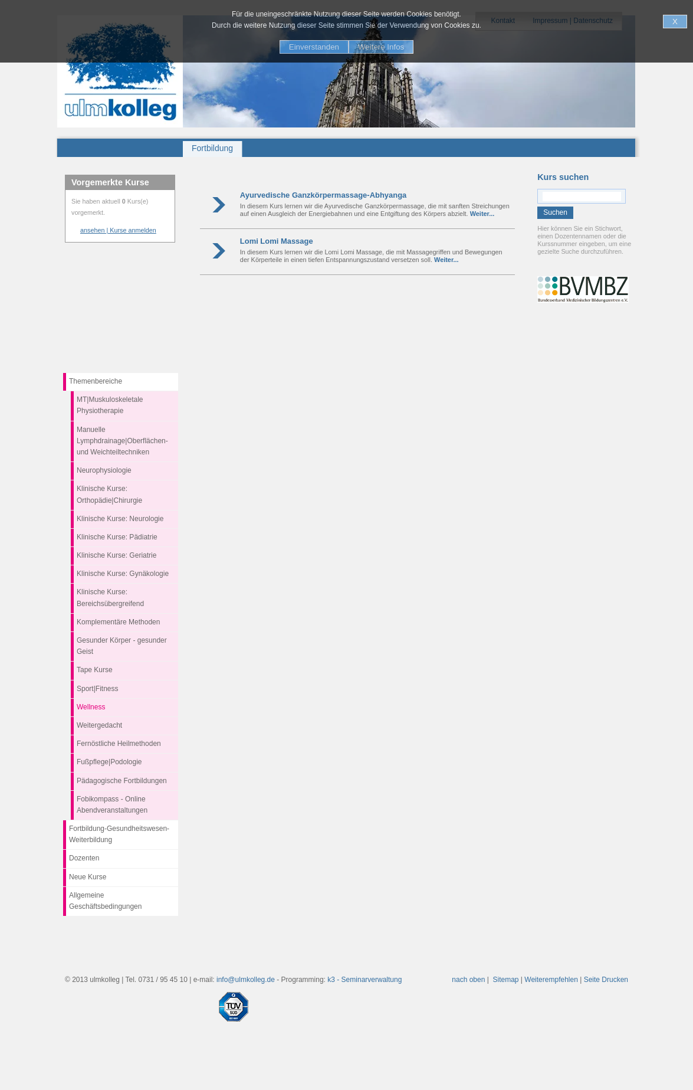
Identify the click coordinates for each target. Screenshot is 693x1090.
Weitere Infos (381, 46)
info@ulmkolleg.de (245, 980)
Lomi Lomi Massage (276, 241)
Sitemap (506, 980)
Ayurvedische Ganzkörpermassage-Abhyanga (323, 195)
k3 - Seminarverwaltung (364, 980)
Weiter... (482, 213)
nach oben (468, 980)
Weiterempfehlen (551, 980)
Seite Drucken (606, 980)
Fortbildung (212, 148)
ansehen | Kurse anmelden (118, 230)
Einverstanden (314, 46)
